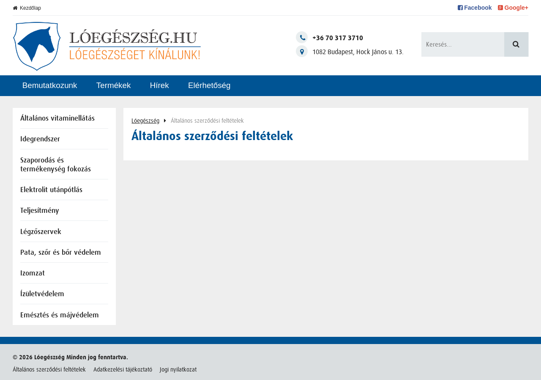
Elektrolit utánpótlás (51, 190)
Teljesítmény (39, 211)
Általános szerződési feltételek (49, 369)
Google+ (513, 7)
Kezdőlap (27, 8)
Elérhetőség (209, 85)
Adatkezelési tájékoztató (122, 369)
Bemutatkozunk (49, 85)
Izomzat (32, 273)
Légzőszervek (40, 232)
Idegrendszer (40, 139)
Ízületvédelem (42, 294)
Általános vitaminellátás (57, 118)
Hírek (159, 85)
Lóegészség (145, 120)
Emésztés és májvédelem (59, 315)
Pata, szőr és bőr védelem (60, 252)
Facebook (475, 7)
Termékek (113, 85)
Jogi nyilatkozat (178, 369)
